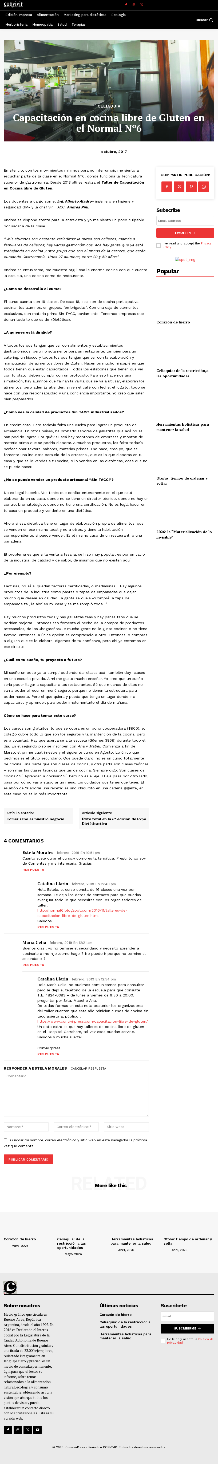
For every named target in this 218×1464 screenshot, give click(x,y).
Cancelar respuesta (88, 1068)
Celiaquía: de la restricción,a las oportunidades (182, 372)
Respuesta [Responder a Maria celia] (33, 965)
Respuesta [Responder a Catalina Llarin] (48, 927)
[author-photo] (7, 1245)
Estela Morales (37, 852)
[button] (205, 20)
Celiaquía (109, 106)
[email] (185, 220)
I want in (185, 233)
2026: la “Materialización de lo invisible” (184, 534)
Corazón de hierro (173, 321)
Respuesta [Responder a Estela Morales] (33, 870)
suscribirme (187, 1328)
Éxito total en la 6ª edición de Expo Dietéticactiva (114, 821)
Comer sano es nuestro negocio (35, 819)
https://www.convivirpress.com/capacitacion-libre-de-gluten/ (92, 1021)
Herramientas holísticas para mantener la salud (182, 426)
